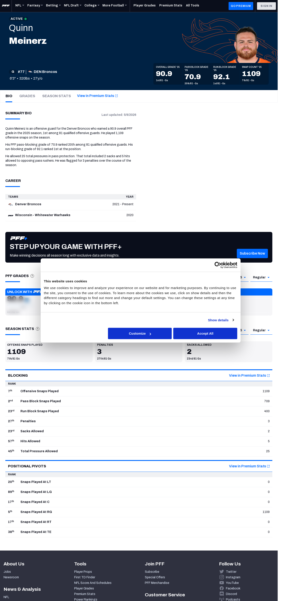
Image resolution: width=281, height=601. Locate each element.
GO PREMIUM (241, 6)
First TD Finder (84, 577)
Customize (140, 333)
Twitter (231, 571)
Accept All (205, 333)
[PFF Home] (6, 6)
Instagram (233, 577)
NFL (6, 597)
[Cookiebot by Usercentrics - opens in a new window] (217, 265)
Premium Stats (84, 594)
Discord (231, 594)
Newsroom (11, 577)
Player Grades (84, 588)
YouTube (232, 583)
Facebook (233, 588)
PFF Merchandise (157, 583)
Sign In (266, 6)
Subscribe (152, 571)
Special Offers (155, 577)
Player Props (83, 571)
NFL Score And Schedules (93, 583)
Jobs (7, 571)
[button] (252, 259)
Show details (218, 320)
